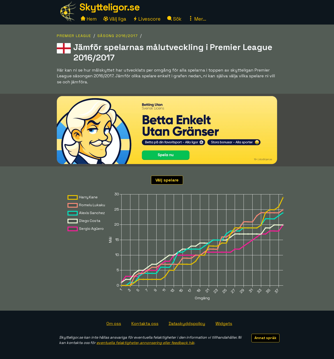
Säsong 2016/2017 (117, 35)
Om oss (113, 323)
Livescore (147, 19)
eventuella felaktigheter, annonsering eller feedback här (145, 342)
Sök (174, 19)
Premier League (74, 35)
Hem (89, 19)
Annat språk (265, 337)
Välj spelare (167, 180)
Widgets (223, 323)
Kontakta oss (144, 323)
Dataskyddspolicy (187, 323)
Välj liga (114, 19)
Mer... (197, 19)
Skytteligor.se (109, 7)
